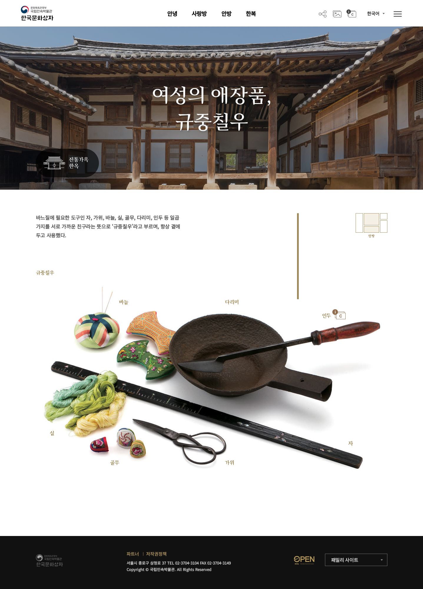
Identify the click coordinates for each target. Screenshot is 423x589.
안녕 (172, 13)
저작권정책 (156, 554)
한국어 (373, 13)
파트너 (133, 554)
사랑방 (199, 13)
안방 (226, 13)
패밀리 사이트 (344, 559)
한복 (251, 13)
